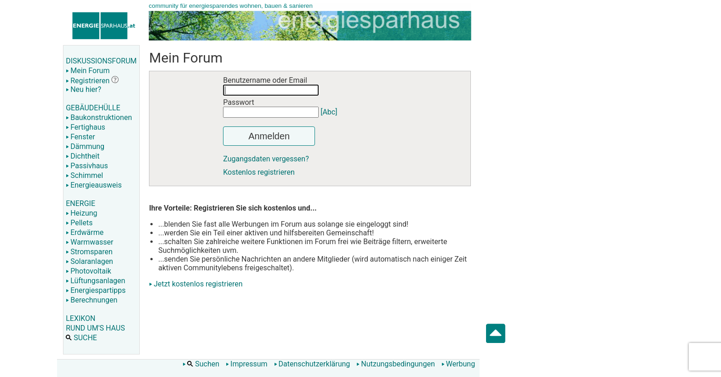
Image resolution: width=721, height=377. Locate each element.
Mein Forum (87, 70)
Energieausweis (93, 185)
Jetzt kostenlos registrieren (198, 284)
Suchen (201, 364)
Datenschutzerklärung (312, 364)
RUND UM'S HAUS (95, 328)
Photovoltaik (88, 271)
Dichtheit (82, 156)
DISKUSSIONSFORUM (101, 61)
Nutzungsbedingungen (395, 364)
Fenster (80, 136)
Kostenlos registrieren (259, 172)
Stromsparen (89, 251)
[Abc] (328, 112)
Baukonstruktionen (99, 117)
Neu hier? (83, 89)
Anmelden (269, 136)
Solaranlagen (89, 261)
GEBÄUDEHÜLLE (93, 107)
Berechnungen (91, 300)
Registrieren (87, 80)
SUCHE (81, 337)
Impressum (247, 364)
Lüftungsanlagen (95, 280)
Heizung (81, 213)
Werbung (458, 364)
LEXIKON (80, 318)
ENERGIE (80, 203)
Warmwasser (89, 242)
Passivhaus (87, 165)
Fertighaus (85, 127)
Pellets (79, 222)
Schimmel (84, 175)
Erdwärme (84, 232)
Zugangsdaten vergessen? (266, 158)
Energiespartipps (96, 290)
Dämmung (85, 146)
